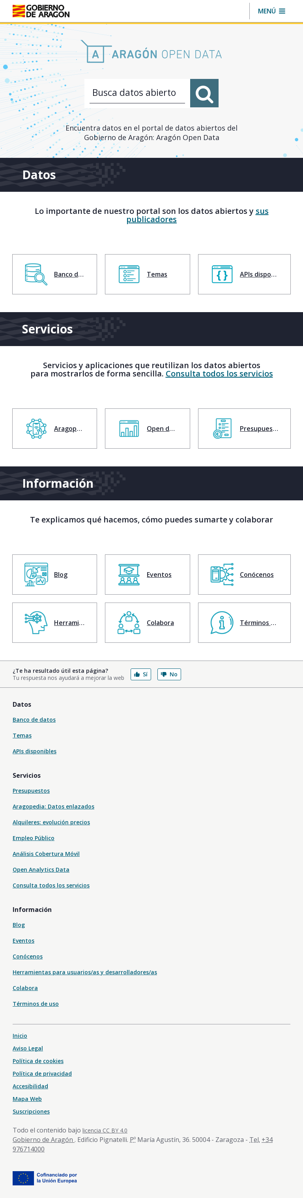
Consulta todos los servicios (219, 373)
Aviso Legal (28, 1048)
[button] (271, 11)
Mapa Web (27, 1099)
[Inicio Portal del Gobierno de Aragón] (41, 11)
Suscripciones (31, 1111)
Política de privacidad (42, 1073)
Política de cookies (38, 1061)
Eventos (23, 940)
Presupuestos (31, 790)
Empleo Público (33, 838)
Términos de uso (36, 1003)
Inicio (20, 1035)
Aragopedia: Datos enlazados (53, 806)
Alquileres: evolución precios (51, 822)
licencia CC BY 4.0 (104, 1130)
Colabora (25, 988)
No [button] (169, 674)
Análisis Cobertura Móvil (46, 853)
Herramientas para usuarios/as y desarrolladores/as (85, 972)
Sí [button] (141, 674)
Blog (19, 924)
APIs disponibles (34, 751)
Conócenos (28, 956)
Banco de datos (34, 719)
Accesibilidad (30, 1086)
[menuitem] (54, 274)
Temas (22, 735)
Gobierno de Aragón (44, 1139)
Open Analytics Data (41, 869)
